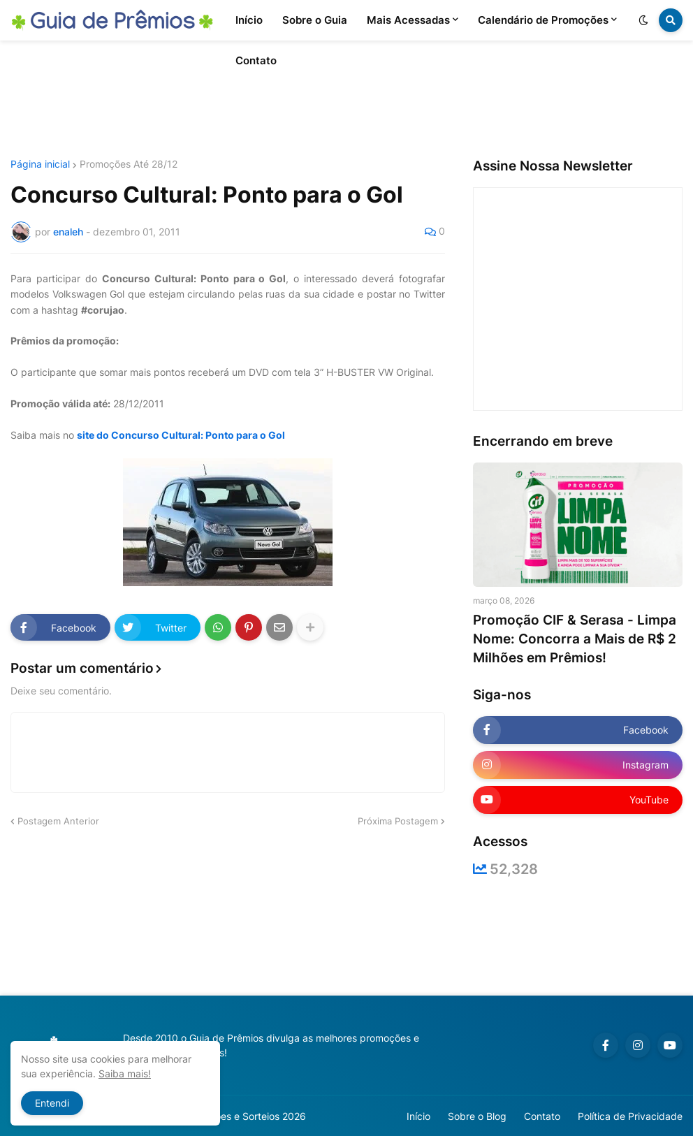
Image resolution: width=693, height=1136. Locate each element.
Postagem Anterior (58, 820)
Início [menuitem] (249, 20)
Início (418, 1116)
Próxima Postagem (398, 820)
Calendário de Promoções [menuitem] (543, 20)
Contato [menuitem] (256, 60)
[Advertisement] (346, 99)
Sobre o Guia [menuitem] (314, 20)
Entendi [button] (52, 1103)
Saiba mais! (125, 1073)
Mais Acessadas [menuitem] (408, 20)
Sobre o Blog (477, 1116)
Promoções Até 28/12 (128, 164)
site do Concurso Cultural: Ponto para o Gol (181, 435)
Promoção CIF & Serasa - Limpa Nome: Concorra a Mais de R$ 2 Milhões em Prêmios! (574, 638)
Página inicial (40, 164)
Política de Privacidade (630, 1116)
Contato (542, 1116)
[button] (643, 20)
